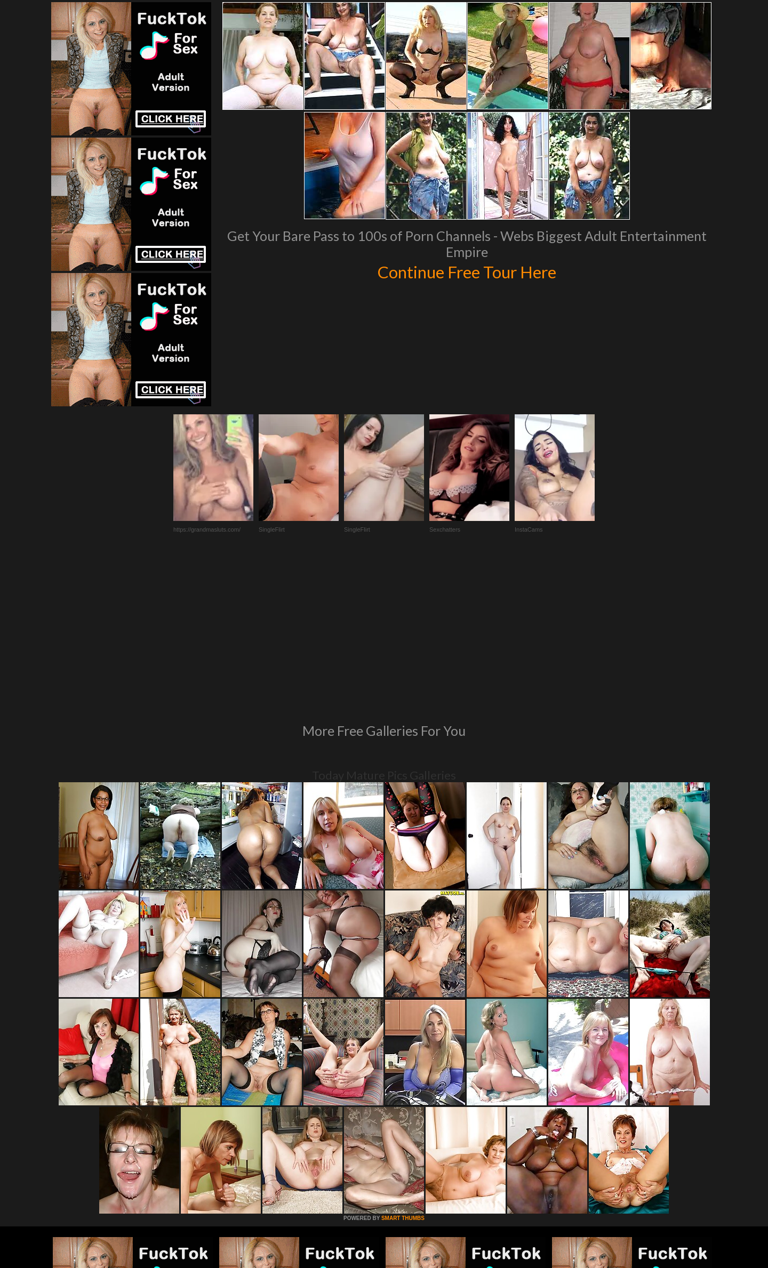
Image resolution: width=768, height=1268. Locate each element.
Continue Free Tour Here (467, 271)
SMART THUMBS (403, 1073)
